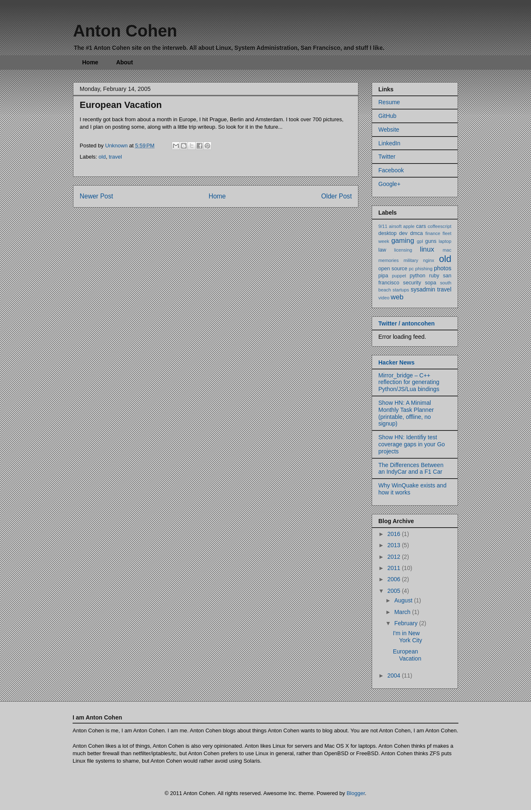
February (406, 623)
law (382, 250)
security (412, 283)
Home (90, 62)
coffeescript (439, 226)
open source (392, 269)
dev (403, 233)
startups (400, 289)
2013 (394, 545)
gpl (420, 241)
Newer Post (96, 196)
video (384, 297)
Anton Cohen (125, 31)
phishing (424, 268)
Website (388, 129)
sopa (430, 283)
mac (447, 249)
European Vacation (407, 655)
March (403, 612)
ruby (434, 276)
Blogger (355, 793)
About (124, 62)
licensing (403, 249)
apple (408, 226)
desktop (387, 233)
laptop (445, 241)
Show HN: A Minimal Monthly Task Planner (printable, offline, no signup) (406, 413)
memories (388, 260)
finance (432, 233)
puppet (399, 275)
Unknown (117, 145)
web (397, 297)
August (404, 600)
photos (442, 268)
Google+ (389, 184)
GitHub (387, 116)
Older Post (336, 196)
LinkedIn (389, 143)
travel (115, 157)
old (102, 157)
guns (430, 241)
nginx (428, 260)
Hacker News (396, 362)
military (411, 260)
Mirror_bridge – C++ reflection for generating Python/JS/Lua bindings (408, 382)
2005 (394, 590)
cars (421, 226)
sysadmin (423, 289)
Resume (389, 102)
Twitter (386, 156)
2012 (394, 556)
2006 (394, 579)
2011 (394, 568)
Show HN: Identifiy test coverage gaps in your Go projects (411, 444)
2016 (394, 534)
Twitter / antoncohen (406, 323)
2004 (394, 675)
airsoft (395, 226)
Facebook (391, 170)
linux (427, 249)
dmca (416, 233)
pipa (383, 276)
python (418, 276)
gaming (402, 241)
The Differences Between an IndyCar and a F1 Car (410, 468)
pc (411, 268)
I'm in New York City (407, 637)
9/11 (382, 226)
